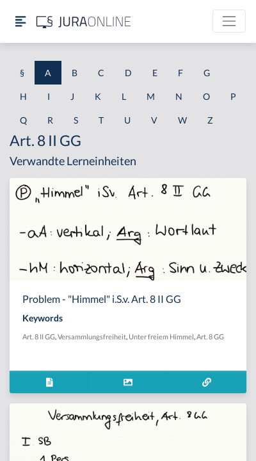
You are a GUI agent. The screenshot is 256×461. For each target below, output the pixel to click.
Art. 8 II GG (38, 336)
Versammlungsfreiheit (92, 336)
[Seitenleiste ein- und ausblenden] (20, 21)
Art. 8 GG (210, 336)
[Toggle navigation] (229, 21)
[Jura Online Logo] (84, 21)
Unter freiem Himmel (161, 336)
